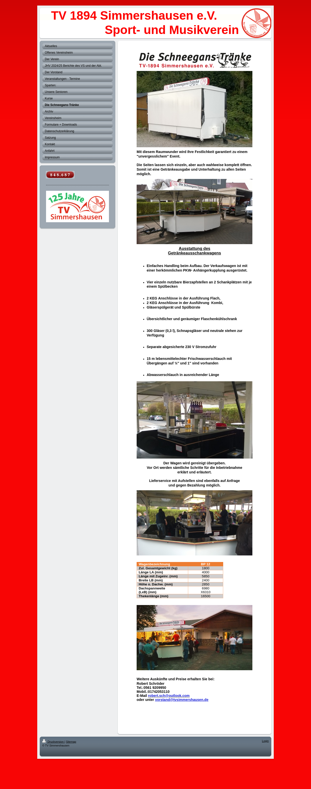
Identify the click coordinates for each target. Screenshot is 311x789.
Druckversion (53, 741)
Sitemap (71, 741)
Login (265, 740)
